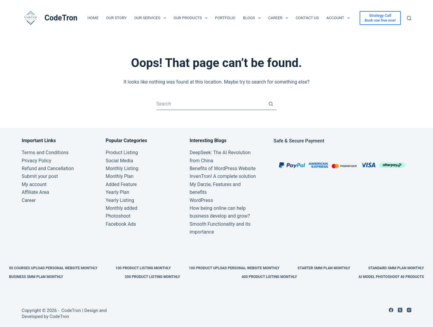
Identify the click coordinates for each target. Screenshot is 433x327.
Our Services (151, 18)
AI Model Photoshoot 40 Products (391, 277)
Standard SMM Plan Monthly (396, 268)
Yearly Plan (117, 192)
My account (34, 184)
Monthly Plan (120, 176)
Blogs (253, 18)
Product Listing (122, 152)
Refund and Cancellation (48, 168)
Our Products (192, 18)
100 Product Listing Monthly (143, 268)
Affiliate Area (35, 192)
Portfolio (225, 18)
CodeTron (61, 18)
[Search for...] (210, 104)
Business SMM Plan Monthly (36, 277)
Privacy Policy (36, 161)
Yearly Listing (120, 200)
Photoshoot (118, 216)
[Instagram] (409, 310)
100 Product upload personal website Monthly (234, 268)
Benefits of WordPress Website (222, 168)
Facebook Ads (121, 224)
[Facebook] (391, 310)
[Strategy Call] (380, 18)
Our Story (116, 18)
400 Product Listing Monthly (269, 277)
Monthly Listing (122, 168)
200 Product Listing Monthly (152, 277)
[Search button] (271, 104)
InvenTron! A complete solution (222, 176)
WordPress (201, 200)
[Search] (409, 18)
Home (93, 18)
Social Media (119, 161)
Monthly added (121, 208)
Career (279, 18)
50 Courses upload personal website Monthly (53, 268)
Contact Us (307, 18)
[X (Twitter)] (400, 310)
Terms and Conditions (45, 152)
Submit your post (40, 176)
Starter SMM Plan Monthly (323, 268)
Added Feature (121, 184)
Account (339, 18)
